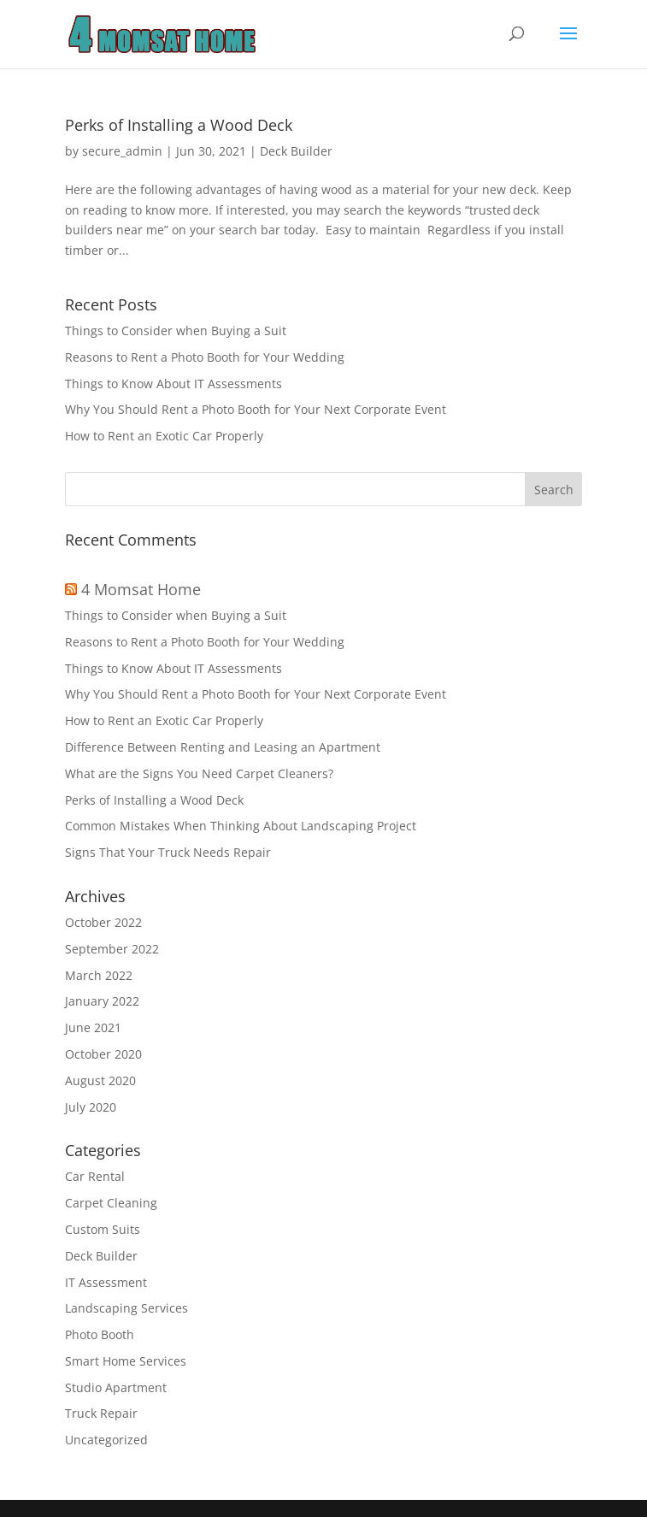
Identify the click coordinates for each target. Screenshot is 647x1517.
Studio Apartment (116, 1387)
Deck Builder (296, 151)
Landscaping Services (126, 1308)
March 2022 (98, 975)
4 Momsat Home (141, 589)
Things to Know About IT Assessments (175, 383)
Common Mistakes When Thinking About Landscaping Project (240, 826)
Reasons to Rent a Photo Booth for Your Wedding (204, 357)
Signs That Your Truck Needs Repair (168, 852)
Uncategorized (106, 1439)
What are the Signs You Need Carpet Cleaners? (199, 773)
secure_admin (122, 151)
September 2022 (112, 949)
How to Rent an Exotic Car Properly (164, 436)
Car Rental (95, 1176)
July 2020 (90, 1107)
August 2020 (100, 1080)
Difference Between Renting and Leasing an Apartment (222, 747)
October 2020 (103, 1054)
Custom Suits (102, 1229)
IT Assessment (106, 1282)
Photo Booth (99, 1334)
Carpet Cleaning (111, 1203)
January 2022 (102, 1001)
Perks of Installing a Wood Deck (178, 125)
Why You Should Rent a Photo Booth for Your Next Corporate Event (255, 409)
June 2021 (93, 1027)
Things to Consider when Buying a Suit (175, 330)
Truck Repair (101, 1413)
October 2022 (103, 922)
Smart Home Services (125, 1361)
